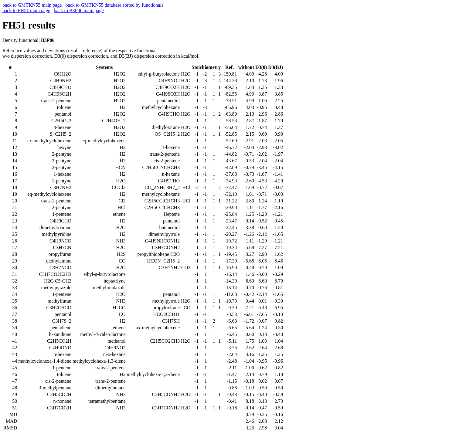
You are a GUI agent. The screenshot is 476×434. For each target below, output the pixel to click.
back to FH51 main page (26, 10)
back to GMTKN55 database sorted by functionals (115, 5)
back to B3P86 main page (79, 10)
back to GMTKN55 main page (32, 5)
